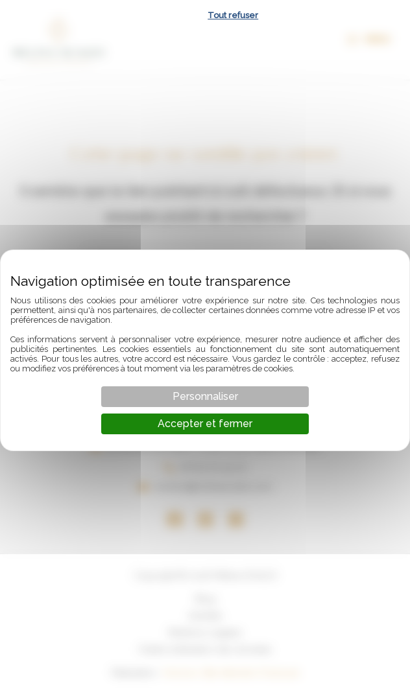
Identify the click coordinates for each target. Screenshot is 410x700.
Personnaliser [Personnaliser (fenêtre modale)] (205, 396)
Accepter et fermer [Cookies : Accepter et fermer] (205, 423)
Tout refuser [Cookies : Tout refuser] (233, 15)
